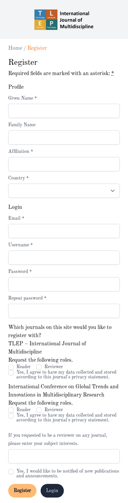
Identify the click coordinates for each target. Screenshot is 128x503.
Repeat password (27, 298)
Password (20, 271)
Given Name (22, 98)
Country (18, 178)
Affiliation (20, 151)
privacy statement (90, 377)
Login (52, 490)
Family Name (21, 125)
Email (16, 218)
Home (16, 48)
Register (22, 490)
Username (20, 245)
